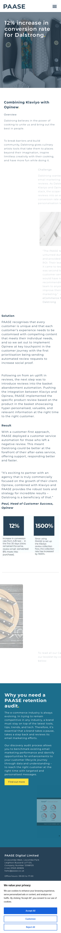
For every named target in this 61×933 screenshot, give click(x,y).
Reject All (30, 927)
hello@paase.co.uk (14, 871)
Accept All (30, 911)
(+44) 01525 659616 (14, 868)
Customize (30, 919)
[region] (30, 907)
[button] (54, 6)
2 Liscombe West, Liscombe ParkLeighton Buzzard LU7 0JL (22, 861)
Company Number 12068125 (19, 865)
